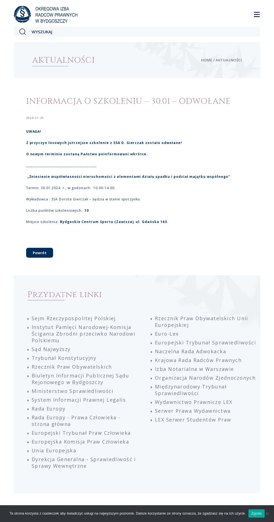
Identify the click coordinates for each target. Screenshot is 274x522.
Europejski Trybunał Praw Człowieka (81, 432)
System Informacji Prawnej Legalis (79, 399)
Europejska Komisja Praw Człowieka (80, 441)
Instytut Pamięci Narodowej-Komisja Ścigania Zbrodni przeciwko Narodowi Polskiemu (83, 334)
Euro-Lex (167, 333)
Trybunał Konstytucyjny (64, 358)
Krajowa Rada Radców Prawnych (198, 360)
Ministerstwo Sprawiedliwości (72, 391)
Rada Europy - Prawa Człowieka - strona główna (76, 420)
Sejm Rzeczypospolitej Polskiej (74, 318)
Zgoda (256, 513)
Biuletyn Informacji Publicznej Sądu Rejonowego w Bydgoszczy (80, 378)
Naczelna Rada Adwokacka (190, 351)
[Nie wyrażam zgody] (267, 513)
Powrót (39, 252)
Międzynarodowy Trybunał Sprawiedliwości (191, 389)
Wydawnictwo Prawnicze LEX (193, 402)
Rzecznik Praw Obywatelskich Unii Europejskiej (201, 321)
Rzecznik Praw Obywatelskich (72, 366)
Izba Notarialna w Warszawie (194, 369)
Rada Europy (49, 408)
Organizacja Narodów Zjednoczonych (205, 377)
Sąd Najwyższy (51, 349)
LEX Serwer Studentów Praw (193, 419)
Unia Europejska (54, 450)
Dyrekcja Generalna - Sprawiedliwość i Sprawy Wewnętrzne (84, 462)
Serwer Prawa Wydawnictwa (193, 410)
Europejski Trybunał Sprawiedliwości (205, 342)
